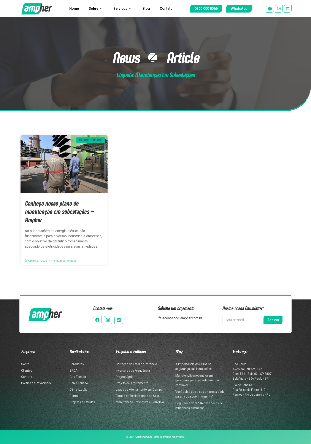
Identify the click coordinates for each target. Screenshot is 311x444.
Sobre (95, 8)
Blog (146, 8)
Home (73, 8)
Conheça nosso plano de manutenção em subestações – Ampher (59, 211)
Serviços (122, 8)
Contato (166, 8)
